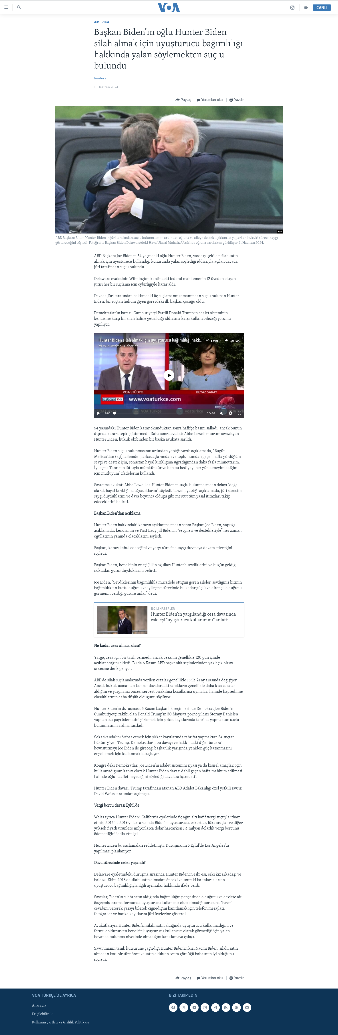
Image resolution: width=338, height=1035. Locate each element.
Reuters (100, 78)
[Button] (183, 100)
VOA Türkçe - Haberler (120, 346)
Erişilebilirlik (42, 1014)
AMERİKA (101, 22)
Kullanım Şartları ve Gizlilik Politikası (60, 1023)
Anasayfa (39, 1006)
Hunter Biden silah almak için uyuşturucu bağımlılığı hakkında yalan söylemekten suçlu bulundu (183, 340)
